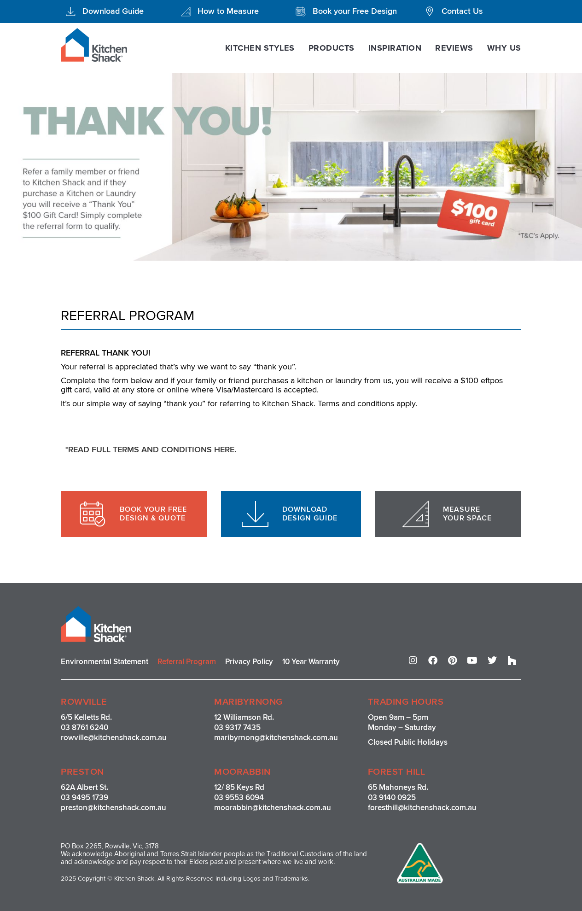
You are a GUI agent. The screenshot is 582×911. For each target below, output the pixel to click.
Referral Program (186, 661)
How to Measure (228, 11)
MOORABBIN (242, 771)
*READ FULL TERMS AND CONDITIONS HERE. (151, 449)
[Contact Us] (430, 11)
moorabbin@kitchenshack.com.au (272, 807)
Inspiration (395, 48)
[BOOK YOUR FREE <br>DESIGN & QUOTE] (92, 514)
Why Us (504, 48)
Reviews (454, 48)
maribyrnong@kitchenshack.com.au (276, 737)
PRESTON (82, 771)
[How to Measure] (185, 11)
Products (331, 48)
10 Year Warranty (311, 661)
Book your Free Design (355, 11)
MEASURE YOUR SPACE (467, 514)
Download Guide (113, 11)
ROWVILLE (84, 701)
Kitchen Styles (260, 48)
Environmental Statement (104, 661)
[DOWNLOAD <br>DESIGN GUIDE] (255, 514)
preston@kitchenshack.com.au (113, 807)
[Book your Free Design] (301, 11)
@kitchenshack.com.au (127, 737)
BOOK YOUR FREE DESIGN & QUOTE (153, 514)
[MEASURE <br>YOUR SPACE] (415, 514)
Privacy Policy (249, 661)
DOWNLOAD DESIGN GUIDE (310, 514)
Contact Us (462, 11)
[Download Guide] (70, 11)
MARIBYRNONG (248, 701)
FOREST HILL (396, 771)
